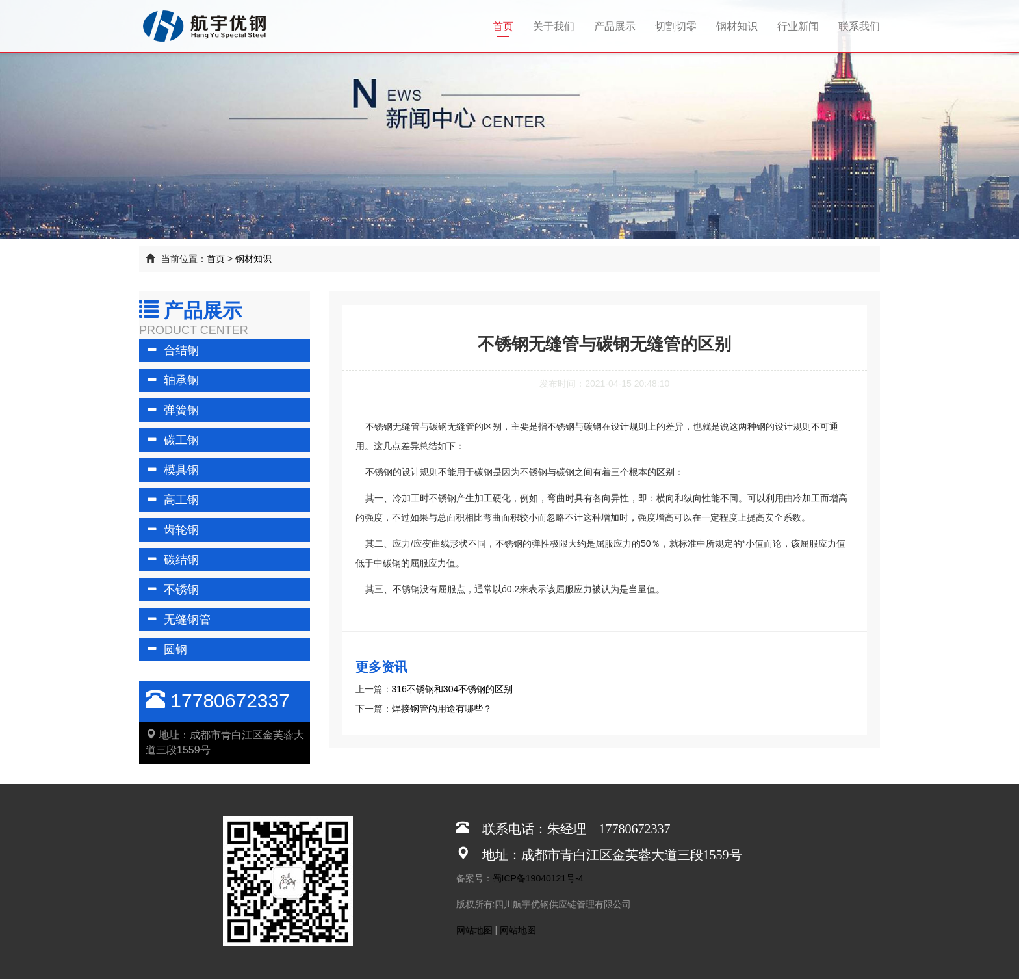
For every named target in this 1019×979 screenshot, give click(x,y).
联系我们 (859, 26)
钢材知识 (737, 26)
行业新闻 (798, 26)
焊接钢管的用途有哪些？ (442, 708)
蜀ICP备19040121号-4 (538, 878)
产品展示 (615, 26)
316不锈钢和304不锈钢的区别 (452, 689)
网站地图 (474, 930)
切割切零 (676, 26)
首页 (508, 26)
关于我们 (553, 26)
